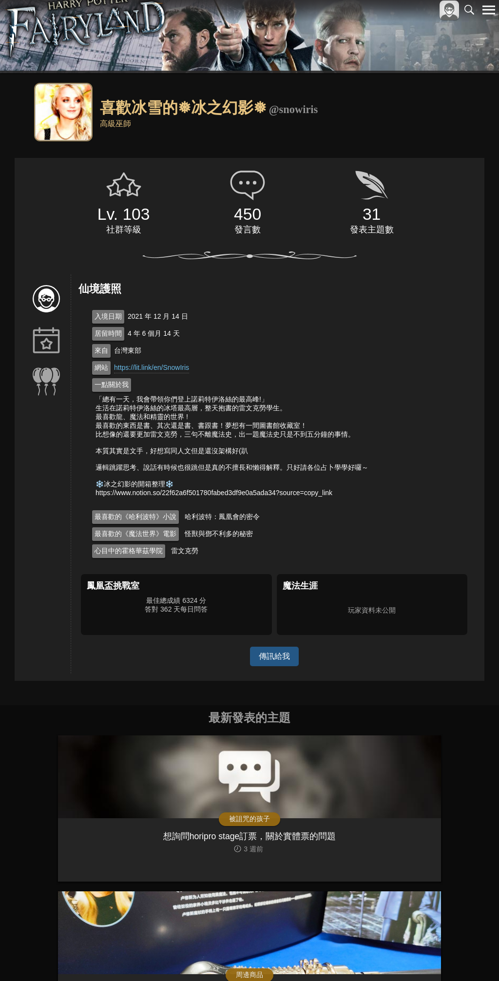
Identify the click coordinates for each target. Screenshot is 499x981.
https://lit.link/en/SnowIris (151, 367)
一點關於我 (112, 384)
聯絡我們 (473, 957)
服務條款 (403, 957)
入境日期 (108, 316)
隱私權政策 (438, 957)
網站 (101, 367)
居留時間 (108, 333)
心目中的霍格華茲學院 (129, 551)
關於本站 (371, 957)
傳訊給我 (274, 656)
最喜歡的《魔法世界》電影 (135, 534)
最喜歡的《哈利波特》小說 (135, 516)
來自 (101, 350)
